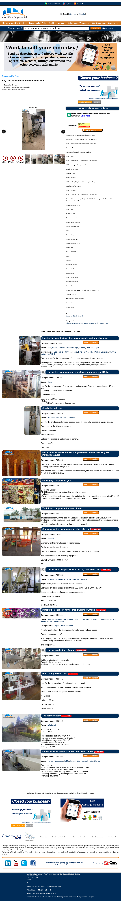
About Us (13, 23)
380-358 (52, 514)
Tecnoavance (58, 621)
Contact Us (113, 23)
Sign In (82, 14)
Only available (108, 28)
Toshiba (101, 323)
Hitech (86, 323)
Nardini (113, 619)
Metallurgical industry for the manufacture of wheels (68, 610)
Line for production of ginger (61, 650)
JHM (91, 352)
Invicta (89, 619)
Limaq (73, 761)
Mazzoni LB (82, 579)
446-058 (52, 721)
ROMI (49, 621)
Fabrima (61, 348)
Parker (97, 352)
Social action (30, 841)
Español (80, 4)
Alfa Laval (52, 725)
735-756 (52, 575)
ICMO (66, 761)
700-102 (52, 757)
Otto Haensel (82, 761)
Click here (85, 116)
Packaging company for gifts (56, 480)
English (68, 4)
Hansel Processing (55, 761)
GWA (86, 352)
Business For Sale (37, 23)
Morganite (104, 619)
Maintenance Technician (78, 23)
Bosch (54, 348)
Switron (112, 352)
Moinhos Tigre (72, 348)
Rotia (50, 382)
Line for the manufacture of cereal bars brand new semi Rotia (78, 372)
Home (5, 23)
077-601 (52, 343)
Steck (96, 323)
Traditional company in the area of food (62, 508)
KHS (66, 579)
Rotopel (80, 316)
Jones (60, 579)
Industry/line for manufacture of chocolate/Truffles (67, 751)
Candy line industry (52, 408)
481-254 (52, 615)
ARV (49, 348)
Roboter (51, 539)
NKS (65, 418)
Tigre (96, 348)
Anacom (51, 619)
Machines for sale (56, 23)
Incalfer (59, 418)
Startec (97, 761)
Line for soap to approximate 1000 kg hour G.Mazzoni (74, 569)
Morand (96, 619)
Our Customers (99, 23)
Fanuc (62, 626)
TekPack (89, 348)
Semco (82, 348)
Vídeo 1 (5, 162)
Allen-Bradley (70, 323)
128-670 (52, 413)
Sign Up (72, 14)
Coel (56, 352)
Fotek (80, 352)
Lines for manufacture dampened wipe (17, 87)
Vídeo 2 (13, 162)
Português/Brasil (54, 4)
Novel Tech (73, 316)
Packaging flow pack (11, 85)
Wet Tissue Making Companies (14, 89)
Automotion (79, 323)
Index (82, 619)
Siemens (91, 323)
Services (23, 23)
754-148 (52, 486)
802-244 (52, 656)
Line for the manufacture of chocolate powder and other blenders (75, 338)
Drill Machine (60, 619)
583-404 (52, 378)
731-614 (52, 534)
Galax (76, 619)
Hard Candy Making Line (54, 673)
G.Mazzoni (52, 579)
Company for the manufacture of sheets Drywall (66, 529)
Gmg (67, 316)
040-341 (52, 679)
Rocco (43, 621)
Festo (74, 352)
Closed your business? (85, 102)
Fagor (56, 626)
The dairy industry (51, 716)
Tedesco (71, 418)
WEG (106, 323)
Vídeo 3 (20, 162)
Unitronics (45, 354)
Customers (97, 102)
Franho (70, 619)
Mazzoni (72, 579)
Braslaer (51, 418)
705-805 (52, 460)
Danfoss (68, 352)
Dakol (61, 352)
